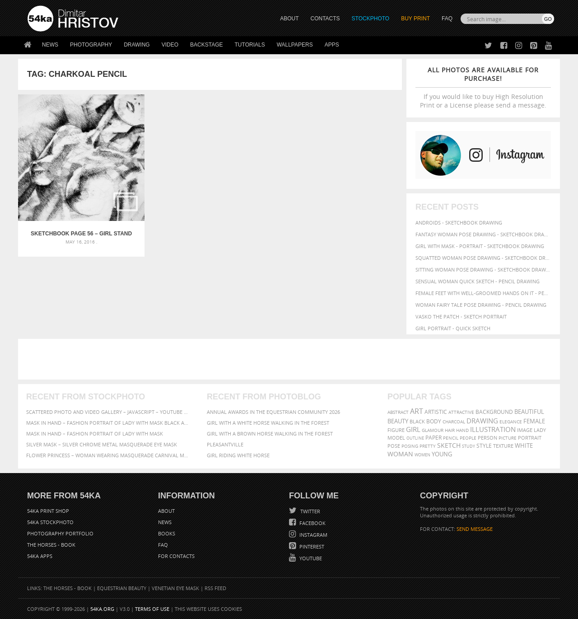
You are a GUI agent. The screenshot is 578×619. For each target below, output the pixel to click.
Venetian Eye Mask (175, 588)
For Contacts (176, 556)
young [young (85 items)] (442, 454)
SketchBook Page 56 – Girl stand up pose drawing (66, 203)
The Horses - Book (51, 544)
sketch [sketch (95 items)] (449, 445)
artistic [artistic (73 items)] (435, 411)
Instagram (312, 534)
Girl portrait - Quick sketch (452, 328)
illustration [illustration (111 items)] (493, 429)
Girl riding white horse (238, 455)
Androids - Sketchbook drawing (458, 222)
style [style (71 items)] (484, 445)
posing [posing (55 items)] (409, 446)
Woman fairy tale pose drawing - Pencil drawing (480, 304)
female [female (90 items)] (534, 421)
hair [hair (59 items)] (450, 430)
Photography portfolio (60, 533)
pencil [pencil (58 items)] (450, 438)
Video (170, 45)
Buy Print (415, 18)
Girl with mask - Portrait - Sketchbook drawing (479, 246)
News (50, 45)
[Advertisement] (290, 359)
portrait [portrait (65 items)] (529, 437)
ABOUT (289, 18)
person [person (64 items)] (487, 438)
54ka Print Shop (48, 510)
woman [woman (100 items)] (400, 454)
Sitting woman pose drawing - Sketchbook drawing (483, 269)
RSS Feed (215, 588)
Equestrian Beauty (121, 588)
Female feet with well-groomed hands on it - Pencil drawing (483, 293)
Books (166, 533)
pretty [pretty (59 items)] (428, 446)
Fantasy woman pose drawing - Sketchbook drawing (483, 234)
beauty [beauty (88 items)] (397, 421)
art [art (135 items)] (416, 411)
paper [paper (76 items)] (433, 437)
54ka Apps (39, 556)
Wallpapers (295, 45)
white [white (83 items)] (524, 446)
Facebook (312, 523)
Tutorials (250, 45)
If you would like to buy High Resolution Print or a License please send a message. (483, 87)
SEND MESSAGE (475, 528)
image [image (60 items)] (524, 430)
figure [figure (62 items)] (396, 430)
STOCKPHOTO (371, 18)
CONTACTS (325, 18)
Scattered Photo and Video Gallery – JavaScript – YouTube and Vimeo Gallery (108, 411)
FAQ (447, 18)
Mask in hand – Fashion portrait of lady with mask (94, 433)
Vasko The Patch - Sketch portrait (461, 316)
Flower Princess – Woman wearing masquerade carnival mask (108, 455)
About (166, 510)
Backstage (206, 45)
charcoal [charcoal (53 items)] (454, 422)
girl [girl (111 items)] (413, 429)
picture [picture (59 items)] (508, 438)
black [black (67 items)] (417, 421)
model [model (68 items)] (396, 437)
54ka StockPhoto (50, 522)
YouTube (310, 558)
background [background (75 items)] (494, 411)
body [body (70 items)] (433, 421)
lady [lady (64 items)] (540, 430)
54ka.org (102, 608)
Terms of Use (152, 608)
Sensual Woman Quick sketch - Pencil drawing (477, 281)
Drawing (137, 45)
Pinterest (311, 546)
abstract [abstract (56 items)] (398, 412)
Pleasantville (225, 444)
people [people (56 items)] (468, 438)
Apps (332, 45)
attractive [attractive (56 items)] (461, 412)
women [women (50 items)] (422, 455)
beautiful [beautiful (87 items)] (529, 412)
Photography (91, 45)
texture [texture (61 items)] (503, 446)
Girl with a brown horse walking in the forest (270, 433)
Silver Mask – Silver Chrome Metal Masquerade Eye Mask (101, 444)
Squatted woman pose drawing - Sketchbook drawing (483, 257)
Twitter (309, 511)
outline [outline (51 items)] (415, 438)
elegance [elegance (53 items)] (510, 422)
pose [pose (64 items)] (393, 446)
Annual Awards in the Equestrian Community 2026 (273, 411)
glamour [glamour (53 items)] (432, 430)
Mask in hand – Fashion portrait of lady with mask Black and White (108, 422)
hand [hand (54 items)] (462, 430)
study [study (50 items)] (468, 446)
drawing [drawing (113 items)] (482, 420)
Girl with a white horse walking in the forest (268, 422)
